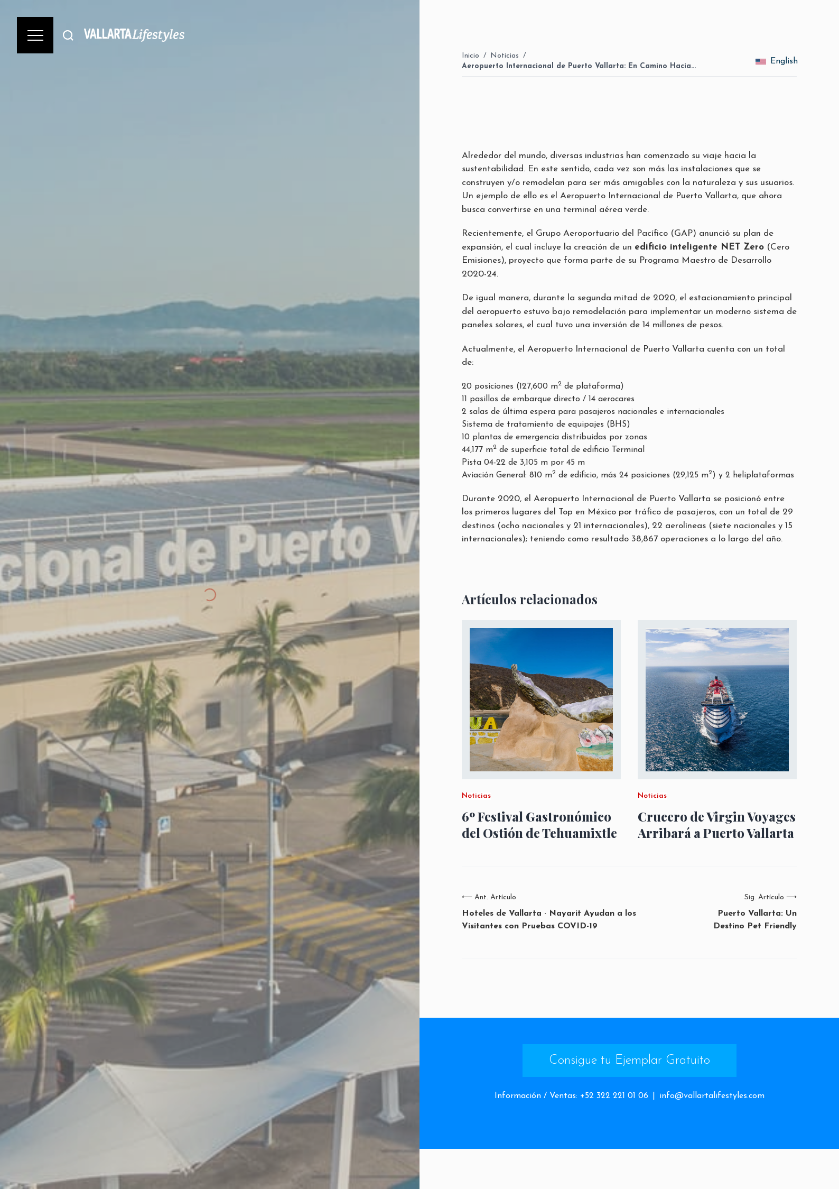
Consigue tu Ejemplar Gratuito (629, 1060)
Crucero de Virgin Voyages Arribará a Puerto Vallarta (717, 824)
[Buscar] (68, 35)
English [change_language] (777, 61)
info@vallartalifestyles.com (712, 1096)
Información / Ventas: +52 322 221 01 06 (571, 1096)
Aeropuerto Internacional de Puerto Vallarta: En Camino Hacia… (579, 66)
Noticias (504, 56)
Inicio (470, 56)
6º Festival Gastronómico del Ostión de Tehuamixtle (539, 824)
